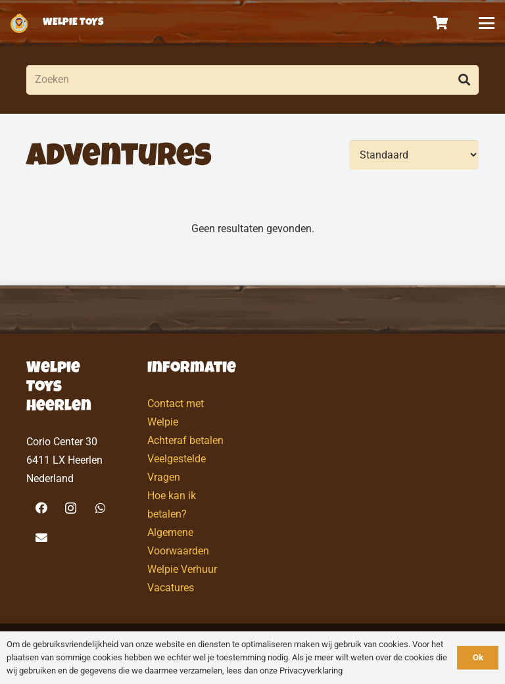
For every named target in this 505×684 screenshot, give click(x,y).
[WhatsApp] (100, 508)
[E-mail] (41, 537)
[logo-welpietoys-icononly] (19, 23)
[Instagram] (70, 508)
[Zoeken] (252, 80)
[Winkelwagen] (441, 23)
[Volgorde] (414, 155)
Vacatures (170, 587)
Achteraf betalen (185, 440)
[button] (486, 23)
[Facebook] (41, 508)
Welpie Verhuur (182, 569)
